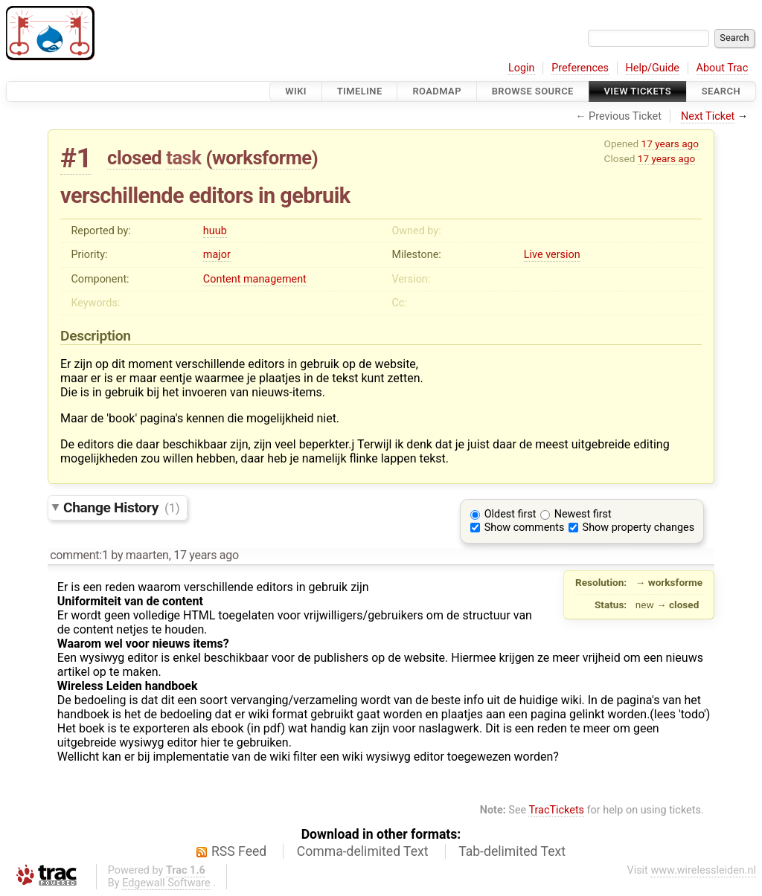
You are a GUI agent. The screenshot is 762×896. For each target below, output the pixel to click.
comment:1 (79, 555)
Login (521, 68)
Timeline (359, 91)
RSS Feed (238, 851)
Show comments (524, 527)
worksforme (262, 157)
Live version (552, 254)
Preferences (580, 68)
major (217, 254)
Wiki (296, 91)
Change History (121, 507)
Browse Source (533, 91)
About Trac (723, 68)
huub (215, 231)
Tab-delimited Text (512, 851)
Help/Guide (652, 68)
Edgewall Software (166, 883)
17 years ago (670, 143)
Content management (255, 279)
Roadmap (436, 91)
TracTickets (556, 810)
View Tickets (637, 91)
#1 (76, 158)
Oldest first (510, 514)
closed (134, 157)
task (183, 157)
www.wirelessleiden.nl (703, 870)
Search (721, 91)
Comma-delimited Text (363, 851)
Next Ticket (707, 116)
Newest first (583, 514)
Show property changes (638, 527)
